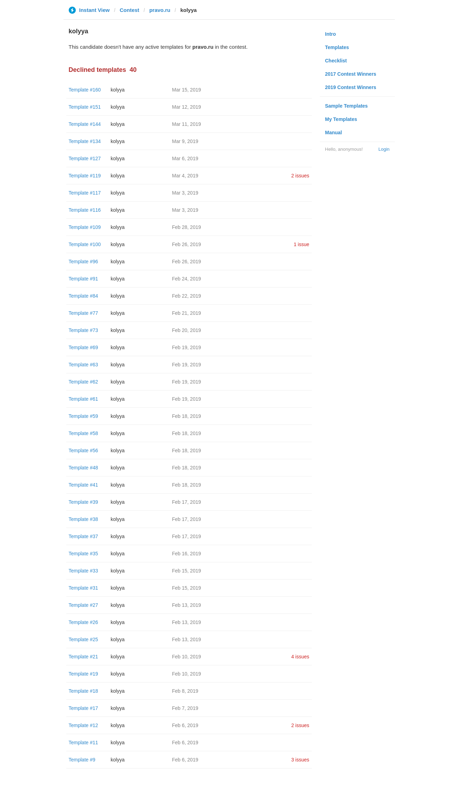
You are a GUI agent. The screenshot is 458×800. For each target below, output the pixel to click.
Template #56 (83, 450)
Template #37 (83, 536)
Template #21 (83, 656)
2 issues (300, 175)
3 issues (300, 759)
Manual (333, 132)
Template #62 (83, 382)
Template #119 (85, 175)
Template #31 (83, 588)
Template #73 (83, 330)
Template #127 (85, 158)
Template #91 (83, 279)
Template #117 (85, 193)
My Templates (341, 119)
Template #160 (85, 90)
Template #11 (83, 742)
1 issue (301, 244)
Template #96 (83, 261)
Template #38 (83, 519)
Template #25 (83, 639)
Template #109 (85, 227)
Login (384, 149)
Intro (330, 34)
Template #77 (83, 313)
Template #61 (83, 399)
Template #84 (83, 296)
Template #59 (83, 416)
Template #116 (85, 210)
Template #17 (83, 708)
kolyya (118, 90)
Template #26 (83, 622)
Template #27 (83, 605)
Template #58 (83, 433)
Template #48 (83, 467)
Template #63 (83, 364)
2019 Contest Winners (350, 87)
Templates (337, 47)
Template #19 (83, 674)
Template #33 (83, 571)
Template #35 (83, 553)
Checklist (336, 60)
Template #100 (85, 244)
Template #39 (83, 502)
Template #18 (83, 691)
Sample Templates (346, 106)
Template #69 (83, 347)
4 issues (300, 656)
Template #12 (83, 725)
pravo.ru (159, 10)
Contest (129, 10)
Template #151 (85, 107)
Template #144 (85, 124)
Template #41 (83, 485)
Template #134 (85, 141)
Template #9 (82, 759)
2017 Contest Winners (350, 74)
